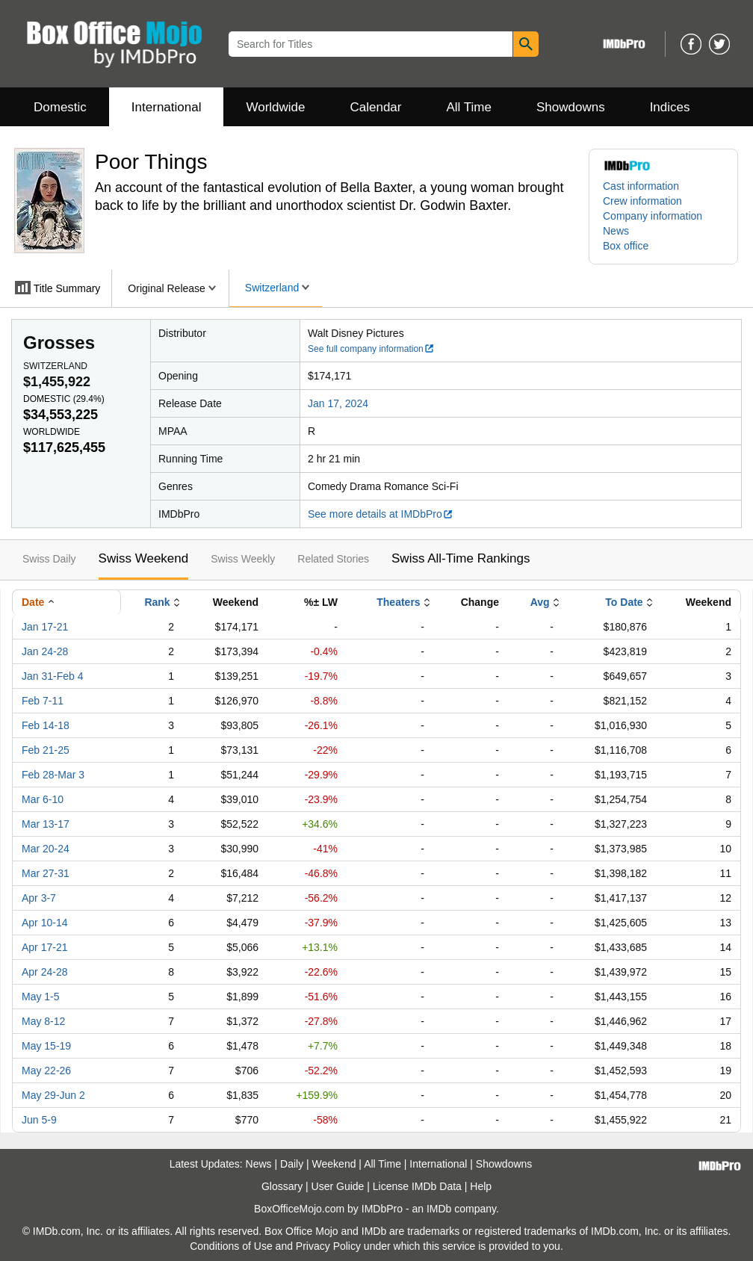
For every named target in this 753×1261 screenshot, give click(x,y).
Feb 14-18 (45, 725)
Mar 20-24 (45, 849)
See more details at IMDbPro (380, 514)
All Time (469, 107)
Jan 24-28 (45, 651)
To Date (623, 602)
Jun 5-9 (39, 1120)
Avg (540, 602)
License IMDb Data (417, 1186)
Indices (670, 107)
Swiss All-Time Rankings (460, 558)
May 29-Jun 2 (53, 1095)
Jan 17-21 (45, 627)
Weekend (334, 1164)
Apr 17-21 (44, 947)
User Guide (338, 1186)
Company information (652, 216)
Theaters (398, 602)
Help (481, 1186)
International (166, 107)
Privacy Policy (328, 1246)
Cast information (641, 186)
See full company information (371, 349)
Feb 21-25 (45, 750)
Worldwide (275, 107)
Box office (625, 246)
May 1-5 (41, 997)
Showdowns (570, 107)
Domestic (60, 107)
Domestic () (64, 399)
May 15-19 (46, 1046)
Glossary (282, 1186)
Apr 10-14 (44, 923)
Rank (157, 602)
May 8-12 (43, 1021)
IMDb (439, 1209)
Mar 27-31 (45, 873)
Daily (291, 1164)
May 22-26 (46, 1070)
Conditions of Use (231, 1246)
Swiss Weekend (144, 558)
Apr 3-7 (39, 898)
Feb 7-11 (42, 701)
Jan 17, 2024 (338, 403)
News (616, 231)
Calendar (376, 107)
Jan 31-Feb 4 (53, 676)
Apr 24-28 (44, 972)
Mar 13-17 (45, 824)
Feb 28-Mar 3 (53, 775)
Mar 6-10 (42, 799)
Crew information (642, 201)
